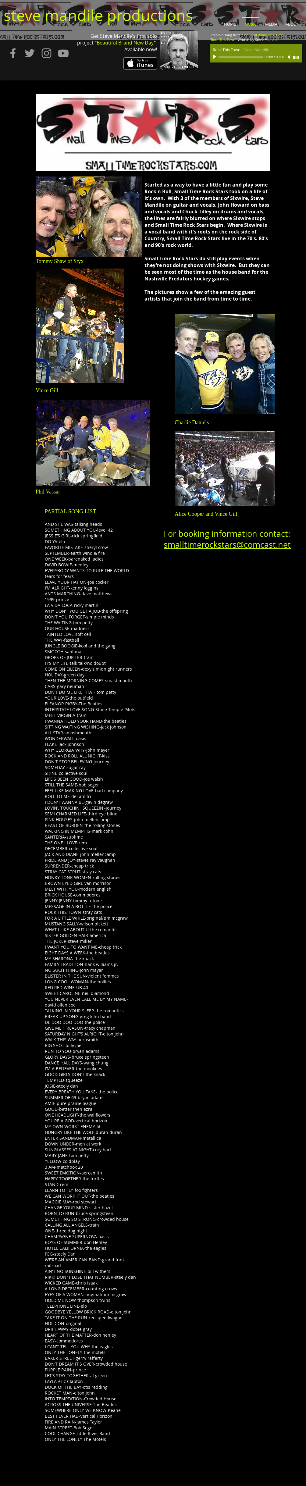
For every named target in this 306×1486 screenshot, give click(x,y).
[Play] (215, 57)
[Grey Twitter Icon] (29, 53)
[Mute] (289, 57)
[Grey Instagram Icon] (46, 53)
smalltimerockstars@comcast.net (227, 544)
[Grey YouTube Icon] (63, 53)
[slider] (296, 57)
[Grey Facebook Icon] (13, 53)
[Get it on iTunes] (140, 63)
